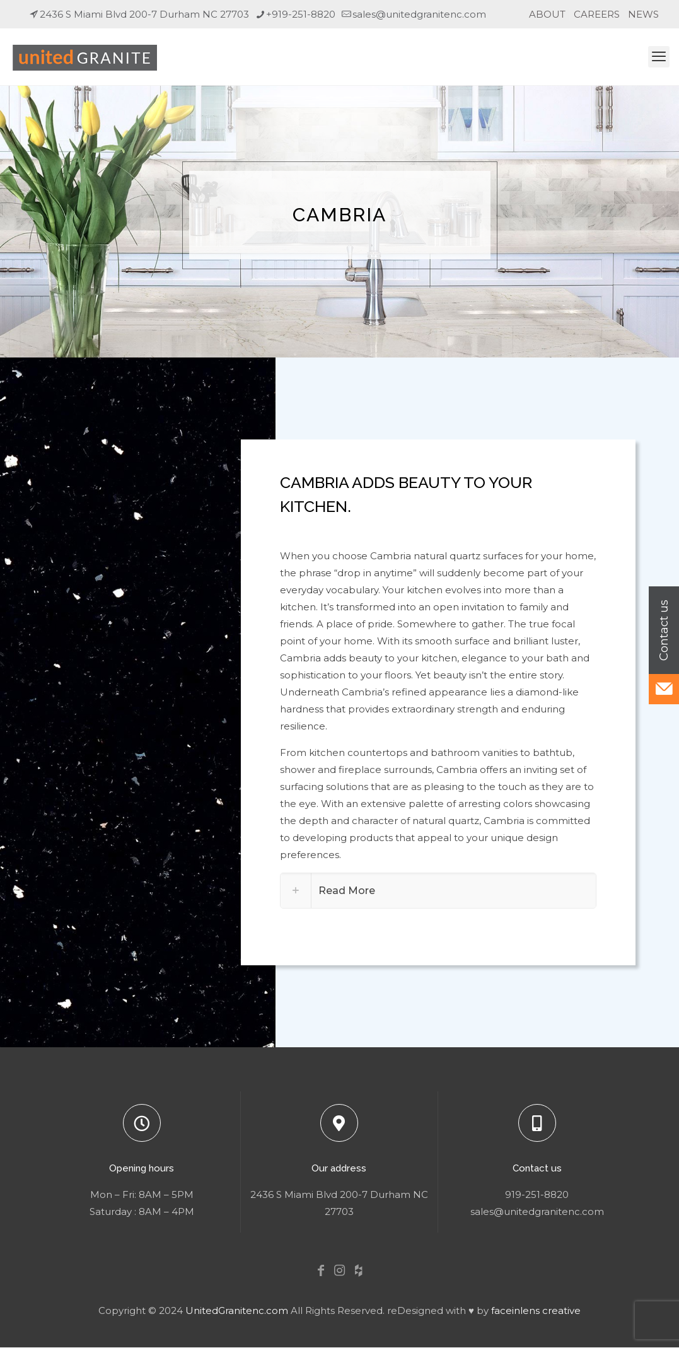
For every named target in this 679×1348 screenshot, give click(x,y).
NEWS (643, 14)
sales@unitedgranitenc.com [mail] (419, 14)
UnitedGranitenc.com (236, 1310)
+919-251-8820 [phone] (300, 14)
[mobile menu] (659, 56)
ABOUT (547, 14)
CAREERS (597, 14)
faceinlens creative (536, 1310)
